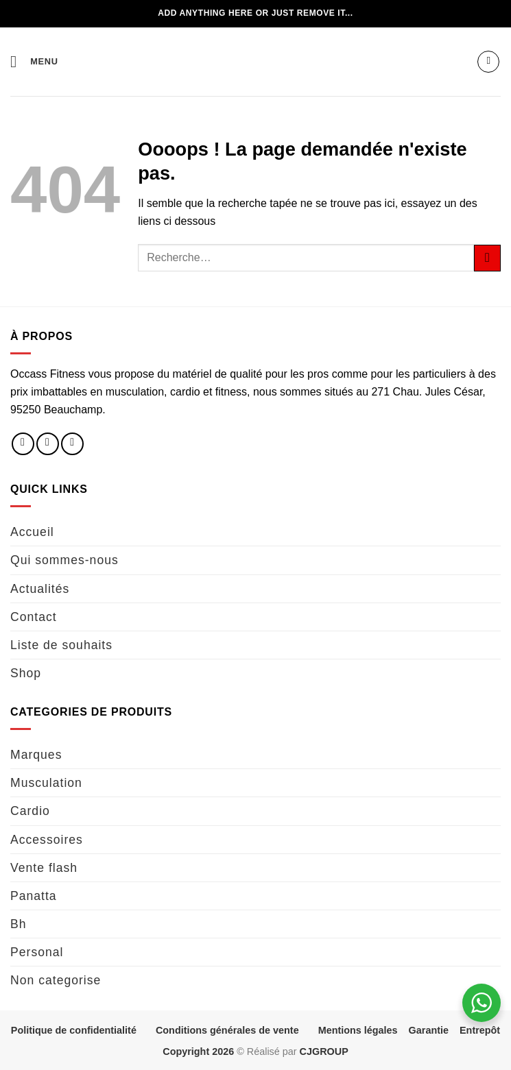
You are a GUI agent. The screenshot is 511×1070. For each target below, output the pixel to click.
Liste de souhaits (61, 645)
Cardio (30, 811)
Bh (18, 924)
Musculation (46, 783)
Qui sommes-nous (64, 560)
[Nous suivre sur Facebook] (23, 444)
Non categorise (55, 980)
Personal (36, 952)
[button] (34, 61)
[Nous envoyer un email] (72, 444)
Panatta (33, 896)
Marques (36, 755)
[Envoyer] (487, 258)
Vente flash (44, 868)
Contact (33, 617)
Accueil (32, 532)
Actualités (39, 589)
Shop (25, 673)
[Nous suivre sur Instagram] (47, 444)
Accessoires (46, 840)
